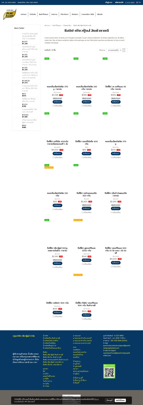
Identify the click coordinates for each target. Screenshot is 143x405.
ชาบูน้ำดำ (76, 364)
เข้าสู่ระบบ (108, 2)
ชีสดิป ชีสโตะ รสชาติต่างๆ (52, 365)
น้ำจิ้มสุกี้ (76, 383)
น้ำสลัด (45, 336)
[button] (107, 14)
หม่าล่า (75, 369)
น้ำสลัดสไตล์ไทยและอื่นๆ (52, 348)
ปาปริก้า (46, 374)
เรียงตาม (103, 50)
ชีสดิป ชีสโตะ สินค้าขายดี (52, 357)
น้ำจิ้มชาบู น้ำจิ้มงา (80, 380)
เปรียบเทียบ (58, 106)
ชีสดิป (45, 352)
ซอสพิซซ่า (77, 350)
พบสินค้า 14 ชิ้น (50, 50)
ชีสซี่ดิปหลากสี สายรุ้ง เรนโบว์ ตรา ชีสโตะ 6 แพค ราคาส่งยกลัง (30, 75)
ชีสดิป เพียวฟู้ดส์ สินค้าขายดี (53, 355)
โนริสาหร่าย (47, 381)
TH (138, 2)
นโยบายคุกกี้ (31, 401)
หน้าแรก (24, 14)
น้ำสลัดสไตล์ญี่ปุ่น (49, 343)
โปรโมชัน (33, 14)
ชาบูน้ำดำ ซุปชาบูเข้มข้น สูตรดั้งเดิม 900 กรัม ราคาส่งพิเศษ (30, 36)
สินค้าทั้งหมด (43, 14)
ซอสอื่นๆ (76, 357)
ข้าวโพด (46, 386)
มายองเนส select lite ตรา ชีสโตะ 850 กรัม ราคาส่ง (29, 88)
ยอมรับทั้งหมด (120, 400)
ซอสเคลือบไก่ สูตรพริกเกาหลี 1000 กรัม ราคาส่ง (30, 49)
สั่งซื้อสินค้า (57, 102)
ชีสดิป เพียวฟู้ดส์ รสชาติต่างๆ (53, 362)
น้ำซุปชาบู (76, 361)
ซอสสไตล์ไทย (78, 355)
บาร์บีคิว (46, 379)
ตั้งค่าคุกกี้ (109, 400)
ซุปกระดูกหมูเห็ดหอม (80, 371)
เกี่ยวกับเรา (64, 14)
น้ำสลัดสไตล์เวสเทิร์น (50, 341)
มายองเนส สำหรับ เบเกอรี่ (82, 338)
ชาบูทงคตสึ (77, 366)
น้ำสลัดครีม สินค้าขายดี (51, 338)
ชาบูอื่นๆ (76, 374)
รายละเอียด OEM (88, 14)
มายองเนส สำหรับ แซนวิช (82, 341)
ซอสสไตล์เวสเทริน (79, 352)
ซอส (74, 347)
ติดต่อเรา (75, 14)
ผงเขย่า (45, 369)
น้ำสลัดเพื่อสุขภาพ (49, 346)
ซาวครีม (46, 384)
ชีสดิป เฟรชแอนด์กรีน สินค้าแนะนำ (55, 360)
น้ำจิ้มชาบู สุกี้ (78, 378)
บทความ (54, 14)
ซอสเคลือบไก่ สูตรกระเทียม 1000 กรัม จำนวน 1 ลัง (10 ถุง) (29, 62)
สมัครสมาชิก (119, 2)
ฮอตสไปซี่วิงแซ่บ (49, 376)
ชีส (44, 371)
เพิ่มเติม (100, 14)
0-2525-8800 (119, 336)
